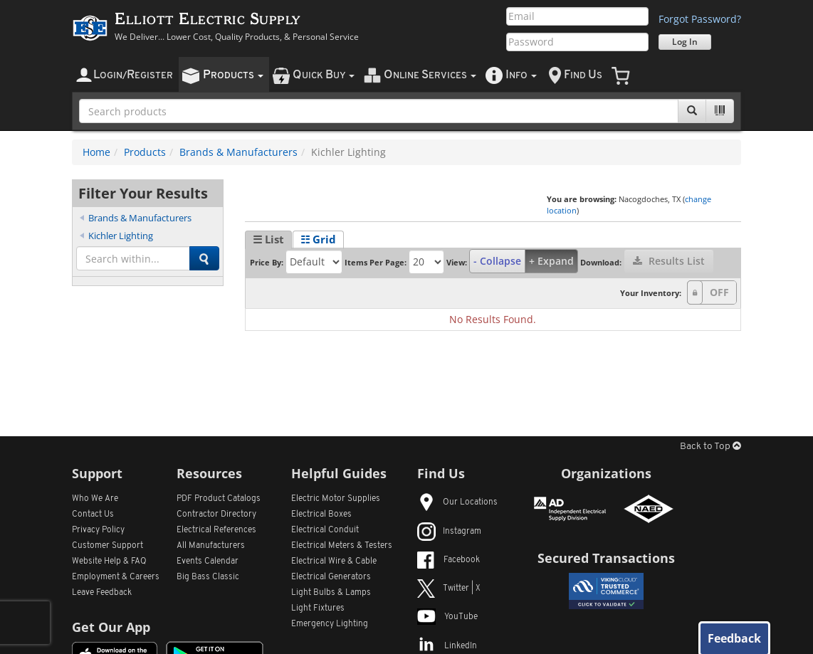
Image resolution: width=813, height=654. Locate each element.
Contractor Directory (216, 514)
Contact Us (93, 514)
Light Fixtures (318, 608)
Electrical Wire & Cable (334, 561)
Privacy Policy (98, 530)
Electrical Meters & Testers (341, 546)
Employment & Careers (115, 577)
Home (96, 152)
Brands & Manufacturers (238, 152)
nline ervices (430, 75)
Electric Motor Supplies (335, 499)
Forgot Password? (700, 19)
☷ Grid (318, 239)
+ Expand (551, 261)
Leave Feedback (102, 593)
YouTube (447, 617)
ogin (133, 75)
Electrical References (216, 530)
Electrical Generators (331, 577)
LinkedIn (447, 646)
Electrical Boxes (321, 514)
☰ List (268, 239)
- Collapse (497, 261)
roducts (233, 75)
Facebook (448, 560)
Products (145, 152)
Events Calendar (207, 561)
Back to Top (710, 446)
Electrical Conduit (325, 530)
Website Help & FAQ (109, 561)
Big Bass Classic (208, 577)
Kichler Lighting (120, 235)
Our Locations (457, 502)
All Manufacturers (211, 546)
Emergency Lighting (329, 624)
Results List (669, 261)
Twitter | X (449, 588)
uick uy (324, 75)
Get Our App (111, 626)
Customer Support (107, 546)
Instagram (449, 531)
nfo (521, 75)
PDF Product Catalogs (219, 499)
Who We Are (95, 499)
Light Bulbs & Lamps (331, 593)
